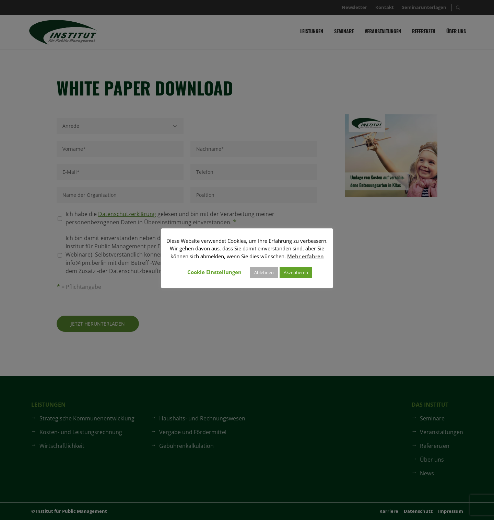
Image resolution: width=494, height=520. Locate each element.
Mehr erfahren (305, 256)
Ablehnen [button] (264, 272)
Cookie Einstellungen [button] (214, 272)
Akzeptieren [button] (296, 272)
